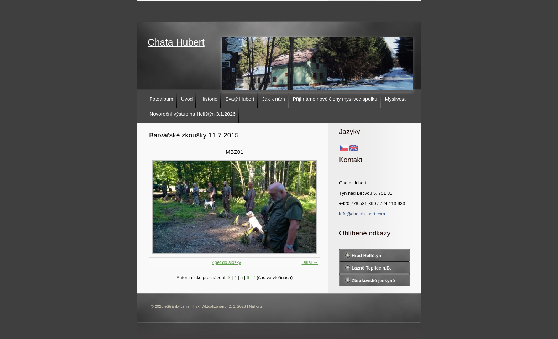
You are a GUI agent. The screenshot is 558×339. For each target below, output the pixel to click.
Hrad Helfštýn (366, 255)
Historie (208, 99)
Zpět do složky (226, 262)
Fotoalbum (161, 99)
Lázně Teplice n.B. (371, 268)
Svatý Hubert (239, 99)
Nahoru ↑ (257, 306)
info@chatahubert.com (362, 214)
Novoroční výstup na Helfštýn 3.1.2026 (192, 114)
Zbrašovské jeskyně (373, 280)
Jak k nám (273, 99)
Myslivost (395, 99)
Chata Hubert (176, 42)
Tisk (196, 306)
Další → (309, 262)
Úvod (187, 99)
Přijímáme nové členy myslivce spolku (335, 99)
